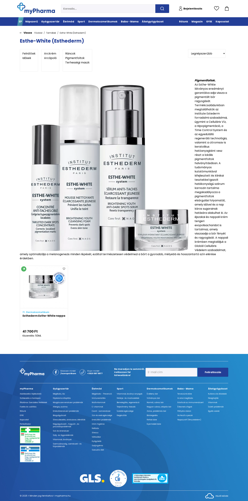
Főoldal (38, 32)
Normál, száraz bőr (155, 402)
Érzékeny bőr (152, 394)
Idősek (29, 58)
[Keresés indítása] (162, 8)
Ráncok (77, 53)
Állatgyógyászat (218, 388)
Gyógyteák (96, 441)
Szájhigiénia (97, 445)
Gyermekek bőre (154, 424)
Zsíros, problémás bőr (156, 411)
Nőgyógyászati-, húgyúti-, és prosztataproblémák (66, 425)
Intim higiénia (98, 424)
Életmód (97, 388)
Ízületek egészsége (125, 411)
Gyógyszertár (61, 388)
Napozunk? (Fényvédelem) (189, 419)
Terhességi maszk (77, 62)
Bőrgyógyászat (59, 415)
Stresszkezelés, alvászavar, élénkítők (69, 419)
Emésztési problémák (101, 419)
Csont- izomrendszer (101, 411)
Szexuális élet (98, 450)
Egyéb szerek (213, 411)
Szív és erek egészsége (102, 415)
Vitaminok (212, 402)
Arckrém (50, 53)
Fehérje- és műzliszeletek (128, 398)
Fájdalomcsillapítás (62, 398)
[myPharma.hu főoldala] (36, 8)
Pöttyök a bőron (184, 411)
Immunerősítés (99, 398)
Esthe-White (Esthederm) (73, 32)
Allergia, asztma (60, 406)
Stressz (95, 432)
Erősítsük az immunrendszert (190, 402)
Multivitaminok (98, 402)
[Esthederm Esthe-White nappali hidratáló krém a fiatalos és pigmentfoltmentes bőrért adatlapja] (44, 303)
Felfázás (95, 428)
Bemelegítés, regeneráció (128, 402)
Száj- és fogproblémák (63, 435)
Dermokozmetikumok (160, 388)
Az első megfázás (185, 398)
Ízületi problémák (216, 406)
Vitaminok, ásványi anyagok (129, 394)
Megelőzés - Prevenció (102, 394)
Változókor (96, 437)
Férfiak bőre (152, 419)
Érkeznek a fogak (184, 406)
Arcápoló (50, 58)
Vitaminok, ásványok (62, 439)
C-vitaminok (97, 406)
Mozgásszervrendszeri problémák (68, 402)
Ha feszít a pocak (185, 415)
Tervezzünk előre (184, 394)
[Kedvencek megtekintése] (217, 8)
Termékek (51, 32)
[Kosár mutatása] (227, 8)
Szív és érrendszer (61, 431)
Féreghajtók (213, 398)
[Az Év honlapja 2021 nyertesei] (118, 478)
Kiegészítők (122, 415)
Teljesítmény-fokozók (126, 406)
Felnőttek (29, 53)
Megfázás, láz (59, 394)
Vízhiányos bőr (153, 398)
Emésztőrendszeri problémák (66, 411)
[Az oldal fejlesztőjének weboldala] (216, 495)
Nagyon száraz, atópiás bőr (159, 406)
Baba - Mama (185, 388)
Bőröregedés (152, 415)
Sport (120, 388)
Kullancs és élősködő (217, 394)
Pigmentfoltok (77, 58)
